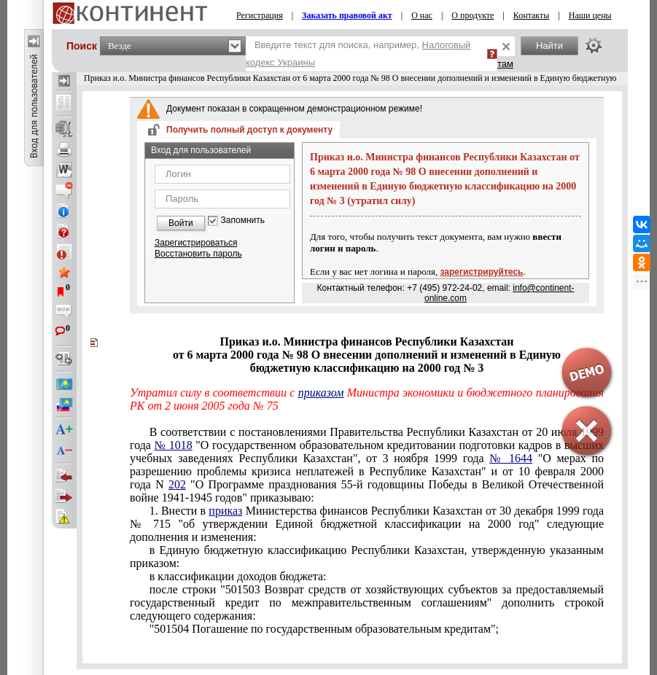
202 (177, 484)
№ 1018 (173, 445)
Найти (549, 45)
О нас (421, 15)
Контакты (531, 15)
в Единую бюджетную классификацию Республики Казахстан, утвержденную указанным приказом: (367, 556)
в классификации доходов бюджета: (238, 576)
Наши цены (590, 15)
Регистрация (259, 15)
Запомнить (243, 220)
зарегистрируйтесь (482, 272)
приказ (225, 510)
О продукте (472, 15)
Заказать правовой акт (347, 15)
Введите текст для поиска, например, (358, 53)
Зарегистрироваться (196, 243)
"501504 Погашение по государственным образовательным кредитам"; (324, 629)
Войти (180, 223)
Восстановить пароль (198, 254)
